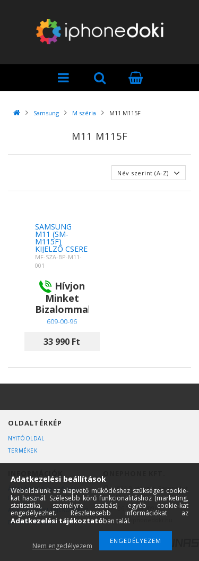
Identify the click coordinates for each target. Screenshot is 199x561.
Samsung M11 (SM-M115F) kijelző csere (61, 238)
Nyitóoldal (26, 438)
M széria (84, 113)
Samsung (46, 113)
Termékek (22, 450)
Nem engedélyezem (62, 545)
